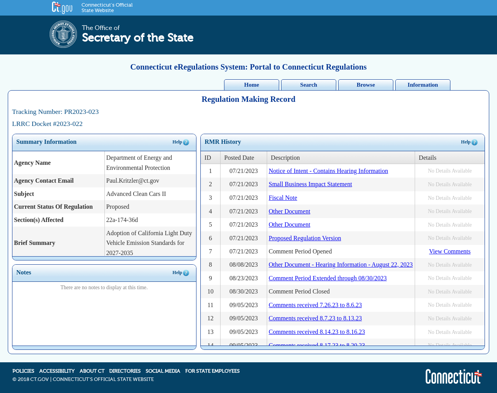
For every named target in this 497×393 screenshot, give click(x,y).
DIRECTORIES (125, 371)
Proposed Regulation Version (305, 238)
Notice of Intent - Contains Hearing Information (328, 171)
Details (427, 157)
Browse (365, 85)
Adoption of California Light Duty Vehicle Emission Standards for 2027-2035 (149, 243)
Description (285, 157)
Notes (23, 272)
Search (308, 85)
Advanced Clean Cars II (136, 193)
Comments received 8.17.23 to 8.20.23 (317, 345)
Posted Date (239, 157)
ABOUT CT (92, 371)
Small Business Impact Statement (310, 184)
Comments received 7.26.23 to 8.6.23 (315, 305)
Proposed (118, 206)
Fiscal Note (283, 197)
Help (181, 142)
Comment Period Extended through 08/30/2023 (328, 278)
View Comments (450, 251)
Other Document (289, 211)
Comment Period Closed (299, 291)
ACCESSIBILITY (57, 371)
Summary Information (46, 141)
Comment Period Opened (300, 251)
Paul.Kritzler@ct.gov (132, 180)
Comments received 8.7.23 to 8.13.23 (315, 318)
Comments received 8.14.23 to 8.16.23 (317, 331)
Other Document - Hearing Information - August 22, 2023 (341, 264)
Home (251, 85)
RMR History (223, 141)
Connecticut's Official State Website (107, 7)
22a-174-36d (122, 220)
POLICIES (23, 371)
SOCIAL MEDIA (163, 371)
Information (423, 85)
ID (208, 157)
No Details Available (450, 171)
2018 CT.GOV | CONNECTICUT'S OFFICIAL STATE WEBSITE (86, 379)
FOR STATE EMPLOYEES (212, 371)
